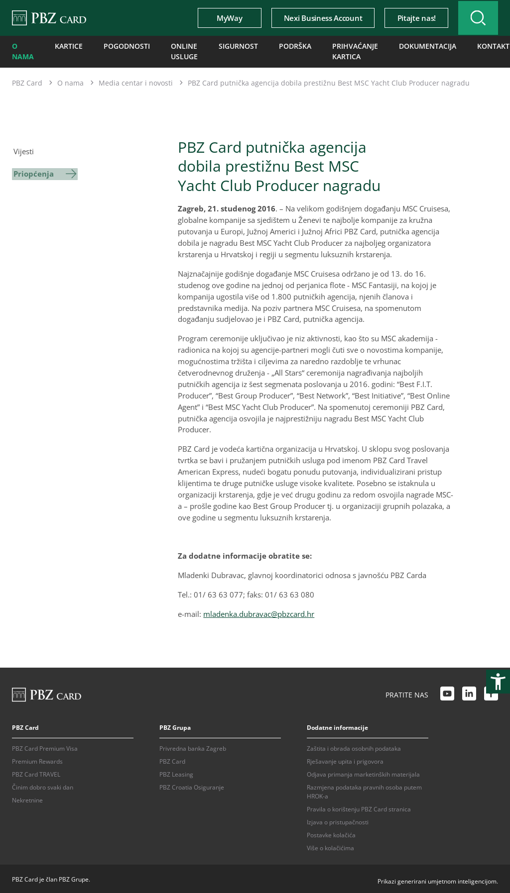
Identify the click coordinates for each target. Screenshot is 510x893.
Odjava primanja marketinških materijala (363, 773)
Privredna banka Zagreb (192, 747)
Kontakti (483, 46)
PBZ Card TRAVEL (36, 773)
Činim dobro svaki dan (42, 786)
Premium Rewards (37, 760)
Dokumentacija (422, 46)
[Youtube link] (447, 693)
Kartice (66, 46)
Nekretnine (27, 798)
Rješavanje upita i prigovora (345, 760)
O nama (22, 50)
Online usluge (172, 50)
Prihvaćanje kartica (343, 50)
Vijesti (22, 149)
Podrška (288, 46)
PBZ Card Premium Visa (45, 747)
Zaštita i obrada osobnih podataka (354, 747)
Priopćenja (32, 171)
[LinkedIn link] (469, 693)
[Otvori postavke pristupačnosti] (498, 682)
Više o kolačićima (330, 846)
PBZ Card (27, 81)
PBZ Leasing (176, 773)
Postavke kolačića (331, 833)
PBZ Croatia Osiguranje (191, 786)
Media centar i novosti (136, 81)
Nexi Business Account (315, 18)
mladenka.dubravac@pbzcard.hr (258, 612)
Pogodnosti (119, 46)
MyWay (222, 18)
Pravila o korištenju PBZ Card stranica (359, 807)
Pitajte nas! (409, 18)
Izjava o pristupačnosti (338, 820)
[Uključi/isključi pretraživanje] (474, 18)
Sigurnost (236, 46)
